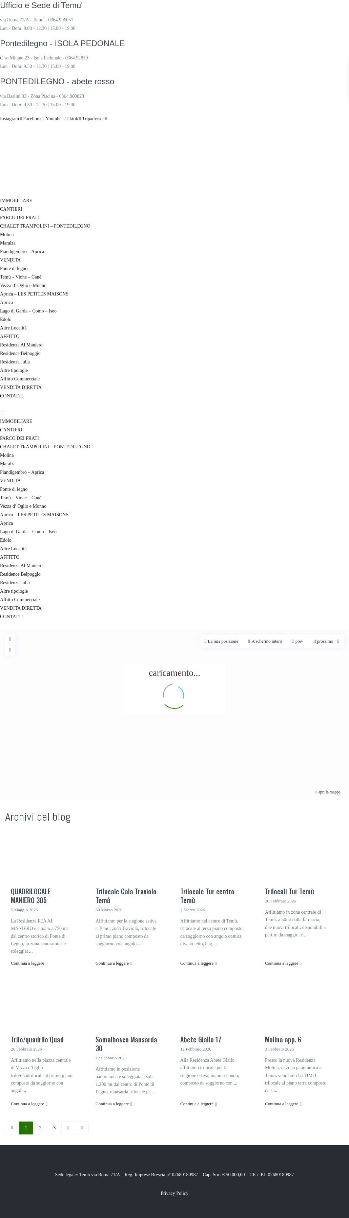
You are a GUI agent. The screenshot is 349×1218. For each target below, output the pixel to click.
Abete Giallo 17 (200, 1039)
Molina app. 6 (283, 1039)
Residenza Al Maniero (21, 344)
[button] (174, 413)
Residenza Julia (14, 361)
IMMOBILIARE (16, 200)
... (31, 951)
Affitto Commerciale (20, 378)
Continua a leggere (29, 963)
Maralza (8, 243)
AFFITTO (9, 336)
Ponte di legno (13, 268)
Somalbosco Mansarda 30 (126, 1043)
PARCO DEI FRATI (19, 217)
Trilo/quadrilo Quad (37, 1039)
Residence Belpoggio (20, 353)
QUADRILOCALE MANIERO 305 (31, 895)
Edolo (5, 319)
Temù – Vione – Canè (20, 277)
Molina (7, 234)
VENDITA (10, 260)
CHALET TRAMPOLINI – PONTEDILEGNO (45, 226)
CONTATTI (11, 395)
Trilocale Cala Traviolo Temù (126, 895)
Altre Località (13, 327)
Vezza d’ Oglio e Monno (23, 285)
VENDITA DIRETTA (21, 387)
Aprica (6, 302)
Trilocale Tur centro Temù (207, 895)
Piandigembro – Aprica (22, 251)
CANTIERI (11, 209)
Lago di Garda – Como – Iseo (28, 311)
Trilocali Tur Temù (289, 891)
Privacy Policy (174, 1193)
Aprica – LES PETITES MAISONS (34, 294)
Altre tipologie (14, 370)
